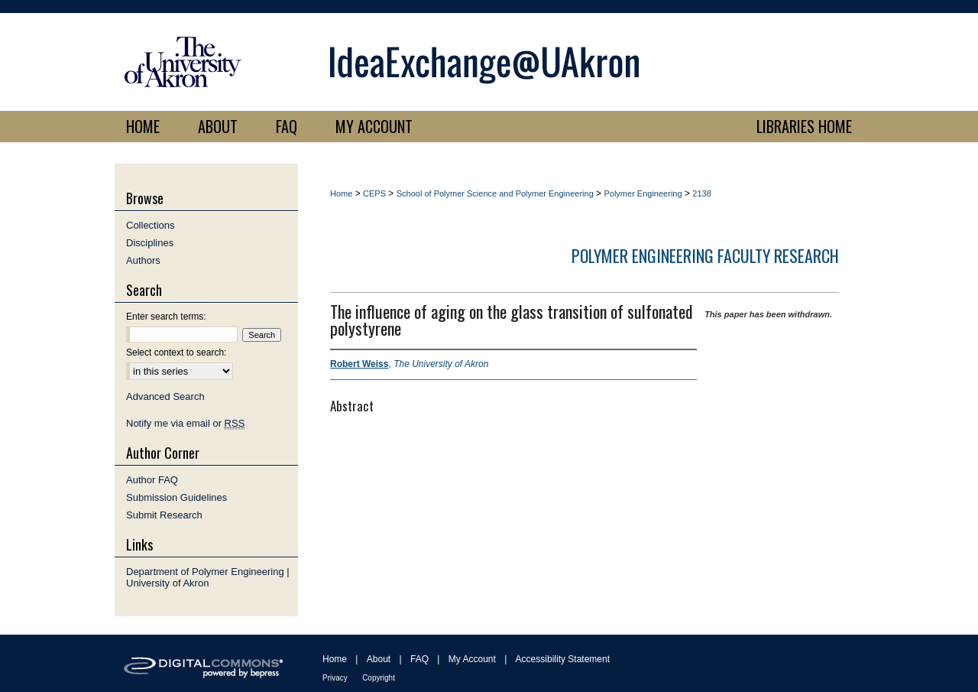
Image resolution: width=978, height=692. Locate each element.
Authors (143, 260)
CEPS (374, 193)
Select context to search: (176, 352)
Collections (150, 225)
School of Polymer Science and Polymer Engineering (495, 193)
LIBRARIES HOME (804, 126)
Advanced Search (165, 396)
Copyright (378, 678)
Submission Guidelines (176, 497)
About (378, 659)
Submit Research (164, 515)
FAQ (419, 659)
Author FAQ (152, 480)
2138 (701, 193)
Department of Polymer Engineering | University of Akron (208, 577)
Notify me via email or (185, 423)
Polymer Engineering (643, 193)
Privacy (335, 678)
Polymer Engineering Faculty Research (705, 255)
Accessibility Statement (563, 659)
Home (341, 193)
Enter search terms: (166, 316)
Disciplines (149, 243)
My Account (472, 659)
